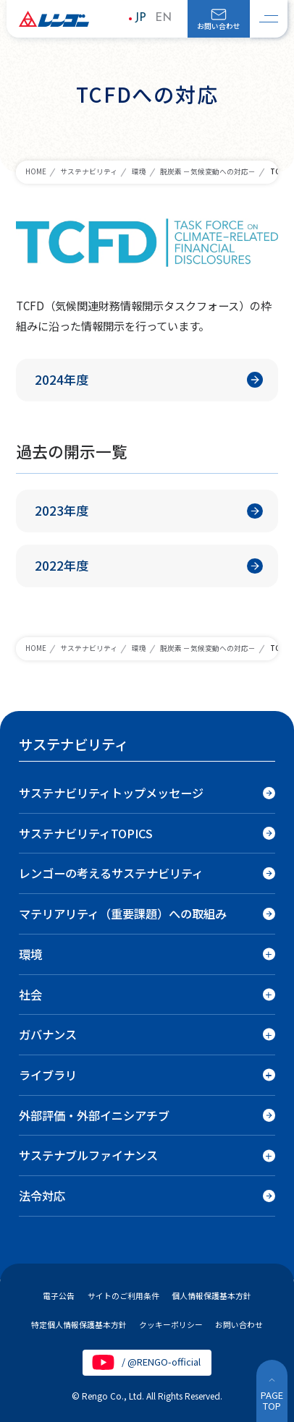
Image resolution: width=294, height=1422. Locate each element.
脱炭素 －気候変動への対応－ (208, 171)
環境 (139, 171)
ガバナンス (48, 1034)
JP (140, 18)
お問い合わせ (218, 26)
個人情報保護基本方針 (211, 1295)
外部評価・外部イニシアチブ (94, 1115)
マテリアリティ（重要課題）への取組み (123, 913)
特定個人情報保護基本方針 (79, 1324)
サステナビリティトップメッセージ (111, 792)
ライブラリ (48, 1074)
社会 (30, 994)
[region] (147, 989)
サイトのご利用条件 (123, 1295)
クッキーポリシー (171, 1324)
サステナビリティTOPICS (86, 833)
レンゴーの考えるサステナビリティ (111, 873)
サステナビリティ (88, 171)
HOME (35, 171)
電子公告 (59, 1295)
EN (163, 18)
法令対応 (42, 1195)
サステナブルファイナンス (88, 1155)
